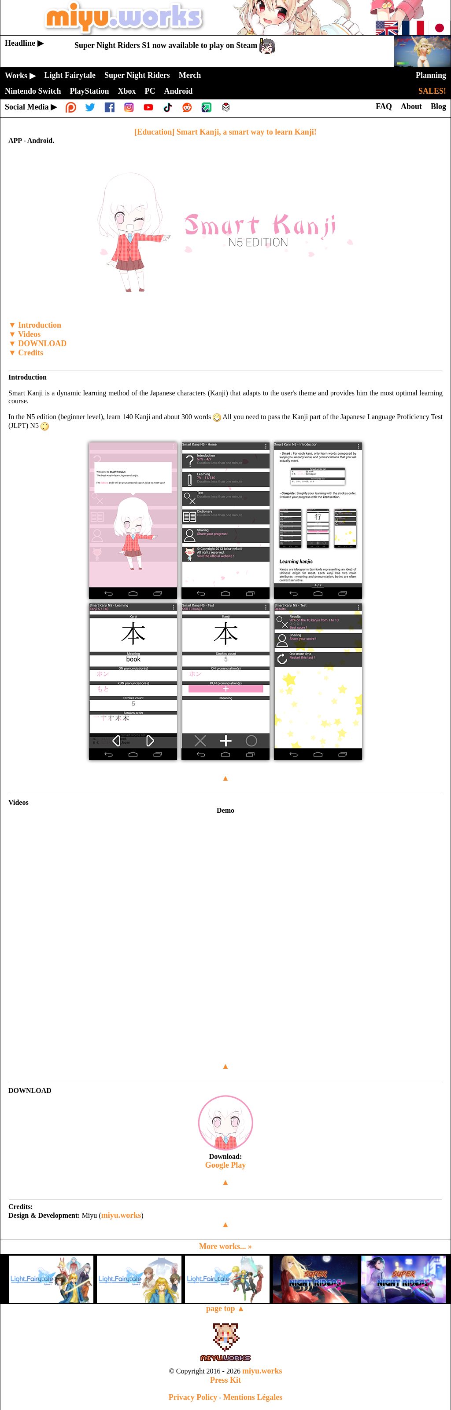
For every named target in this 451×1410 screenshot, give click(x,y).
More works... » (225, 1246)
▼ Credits (25, 352)
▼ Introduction (34, 325)
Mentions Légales (253, 1397)
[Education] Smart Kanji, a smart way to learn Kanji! (225, 132)
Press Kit (225, 1380)
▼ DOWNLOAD (37, 343)
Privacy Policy (193, 1397)
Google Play (225, 1165)
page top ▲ (225, 1308)
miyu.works (121, 1215)
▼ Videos (24, 334)
